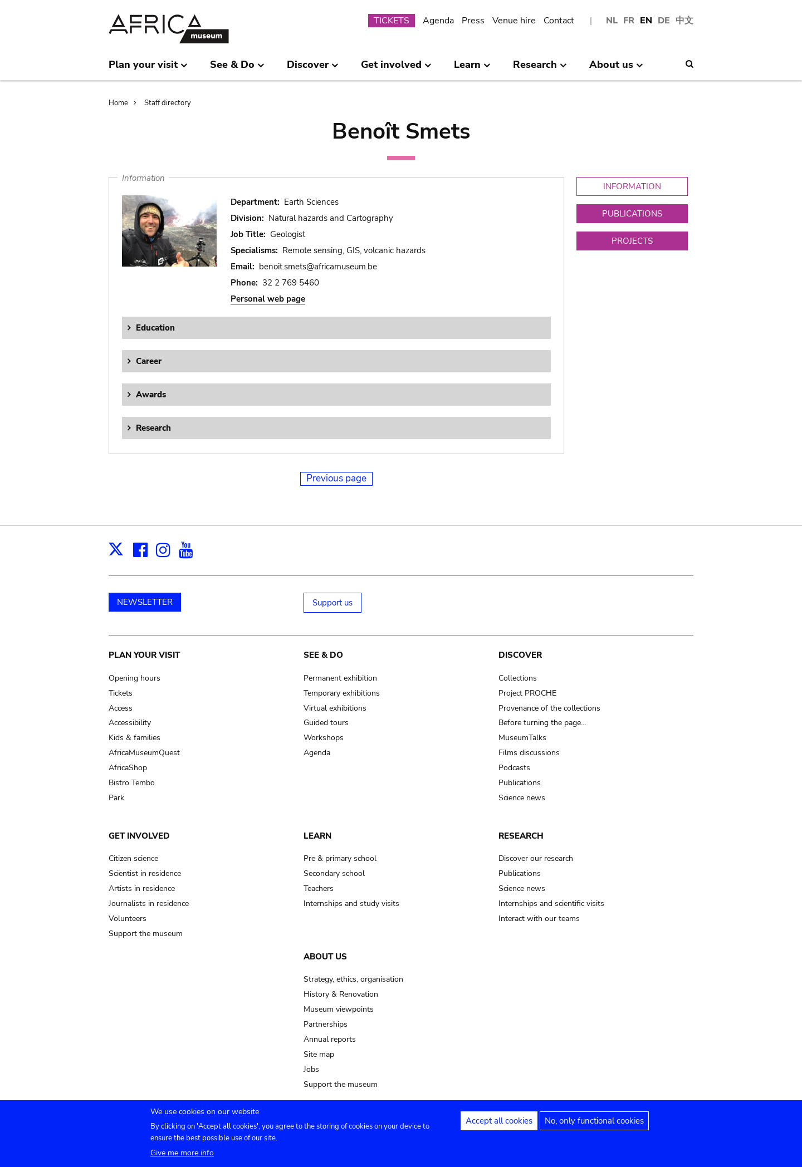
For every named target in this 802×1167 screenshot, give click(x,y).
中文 (684, 20)
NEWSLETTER (145, 602)
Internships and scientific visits (551, 903)
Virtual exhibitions (335, 708)
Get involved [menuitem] (396, 69)
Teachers (319, 888)
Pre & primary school (340, 858)
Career (149, 361)
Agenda (438, 20)
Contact (559, 20)
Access (121, 708)
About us (325, 956)
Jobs (311, 1069)
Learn (317, 835)
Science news (521, 797)
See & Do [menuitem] (237, 69)
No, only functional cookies (594, 1125)
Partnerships (326, 1024)
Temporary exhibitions (342, 693)
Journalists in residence (149, 903)
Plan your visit (144, 655)
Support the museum (146, 933)
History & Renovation (341, 994)
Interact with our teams (539, 918)
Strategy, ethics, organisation (353, 979)
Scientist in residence (145, 873)
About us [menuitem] (616, 69)
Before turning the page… (542, 722)
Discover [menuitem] (313, 69)
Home (118, 103)
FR (628, 20)
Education (155, 327)
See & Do (323, 655)
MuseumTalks (522, 737)
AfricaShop (128, 767)
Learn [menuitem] (472, 69)
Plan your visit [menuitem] (148, 69)
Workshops (324, 737)
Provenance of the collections (549, 708)
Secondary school (334, 873)
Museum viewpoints (339, 1009)
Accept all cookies (499, 1125)
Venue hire (514, 20)
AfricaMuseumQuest (144, 752)
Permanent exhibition (340, 678)
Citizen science (133, 858)
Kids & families (134, 737)
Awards (151, 394)
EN (646, 20)
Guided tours (326, 722)
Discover (520, 655)
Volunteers (127, 918)
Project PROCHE (527, 693)
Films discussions (529, 752)
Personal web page (268, 298)
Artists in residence (142, 888)
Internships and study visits (351, 903)
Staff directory (167, 103)
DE (664, 20)
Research (153, 428)
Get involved (139, 835)
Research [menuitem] (540, 69)
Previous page (336, 478)
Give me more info (182, 1158)
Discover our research (535, 858)
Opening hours (134, 678)
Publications (519, 782)
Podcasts (514, 767)
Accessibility (130, 722)
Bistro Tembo (132, 782)
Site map (319, 1054)
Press (473, 20)
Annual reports (330, 1039)
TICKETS (391, 20)
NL (612, 20)
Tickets (121, 693)
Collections (517, 678)
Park (116, 797)
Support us (332, 602)
